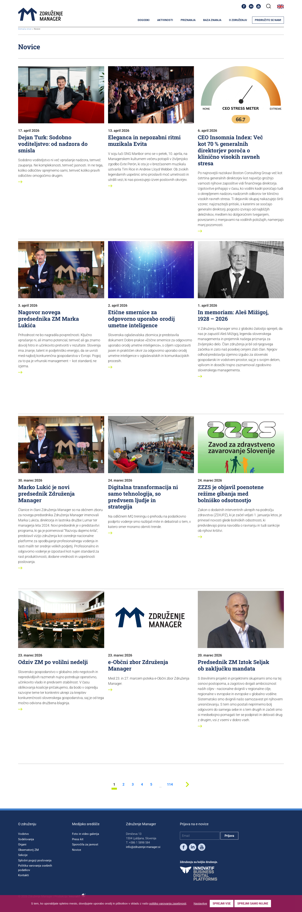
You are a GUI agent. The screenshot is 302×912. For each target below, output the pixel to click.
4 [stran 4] (142, 784)
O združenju (238, 20)
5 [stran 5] (151, 784)
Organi (22, 844)
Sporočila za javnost (85, 844)
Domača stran (25, 29)
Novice (76, 850)
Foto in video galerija (85, 834)
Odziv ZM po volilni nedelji (53, 662)
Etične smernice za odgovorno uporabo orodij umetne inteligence (141, 319)
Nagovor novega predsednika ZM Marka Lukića (48, 319)
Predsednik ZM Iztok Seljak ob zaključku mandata (233, 665)
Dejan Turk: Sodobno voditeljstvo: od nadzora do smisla (53, 144)
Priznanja (188, 20)
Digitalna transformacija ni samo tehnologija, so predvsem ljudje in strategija (143, 497)
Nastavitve (200, 903)
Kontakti (23, 875)
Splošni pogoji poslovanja (34, 860)
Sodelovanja (26, 839)
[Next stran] (187, 789)
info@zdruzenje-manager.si (143, 847)
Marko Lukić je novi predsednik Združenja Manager (46, 494)
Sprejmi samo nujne (252, 903)
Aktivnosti (165, 20)
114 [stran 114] (169, 784)
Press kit (77, 839)
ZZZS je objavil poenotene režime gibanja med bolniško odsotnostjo (231, 494)
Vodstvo (23, 834)
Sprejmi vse (222, 903)
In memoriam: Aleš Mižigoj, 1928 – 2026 (233, 315)
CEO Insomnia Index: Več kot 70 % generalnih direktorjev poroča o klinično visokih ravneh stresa (230, 150)
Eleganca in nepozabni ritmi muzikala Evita (144, 140)
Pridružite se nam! (268, 20)
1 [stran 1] (114, 784)
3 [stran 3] (133, 784)
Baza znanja (212, 20)
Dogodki (143, 20)
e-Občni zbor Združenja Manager (138, 665)
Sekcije (23, 855)
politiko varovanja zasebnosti (167, 903)
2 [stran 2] (123, 784)
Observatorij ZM (28, 850)
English (280, 6)
